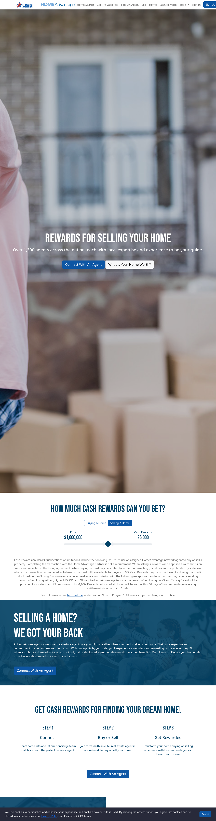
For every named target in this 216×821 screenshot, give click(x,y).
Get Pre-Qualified (107, 5)
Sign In (196, 5)
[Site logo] (45, 4)
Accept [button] (205, 814)
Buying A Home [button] (96, 523)
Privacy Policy (49, 816)
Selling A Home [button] (120, 523)
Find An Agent (130, 5)
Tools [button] (183, 5)
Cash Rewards (168, 5)
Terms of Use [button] (75, 595)
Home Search (85, 5)
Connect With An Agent (83, 264)
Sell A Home (149, 5)
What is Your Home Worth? (129, 264)
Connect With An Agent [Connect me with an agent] (108, 773)
